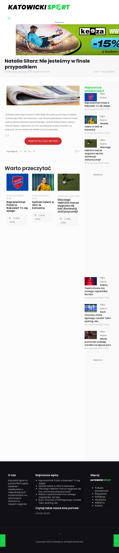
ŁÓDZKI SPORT (42, 513)
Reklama (100, 502)
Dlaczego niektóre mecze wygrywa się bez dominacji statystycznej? (68, 205)
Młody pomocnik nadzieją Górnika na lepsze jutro (98, 342)
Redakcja (100, 496)
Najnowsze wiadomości (94, 89)
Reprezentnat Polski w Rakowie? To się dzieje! (17, 206)
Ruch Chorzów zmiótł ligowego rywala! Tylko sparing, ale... (98, 316)
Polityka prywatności (101, 489)
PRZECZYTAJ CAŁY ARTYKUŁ (43, 141)
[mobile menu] (9, 18)
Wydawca (100, 499)
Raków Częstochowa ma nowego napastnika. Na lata (96, 289)
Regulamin (101, 493)
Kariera (99, 505)
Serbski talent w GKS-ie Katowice (96, 126)
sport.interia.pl (19, 71)
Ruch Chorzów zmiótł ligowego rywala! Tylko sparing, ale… (60, 501)
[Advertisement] (98, 223)
